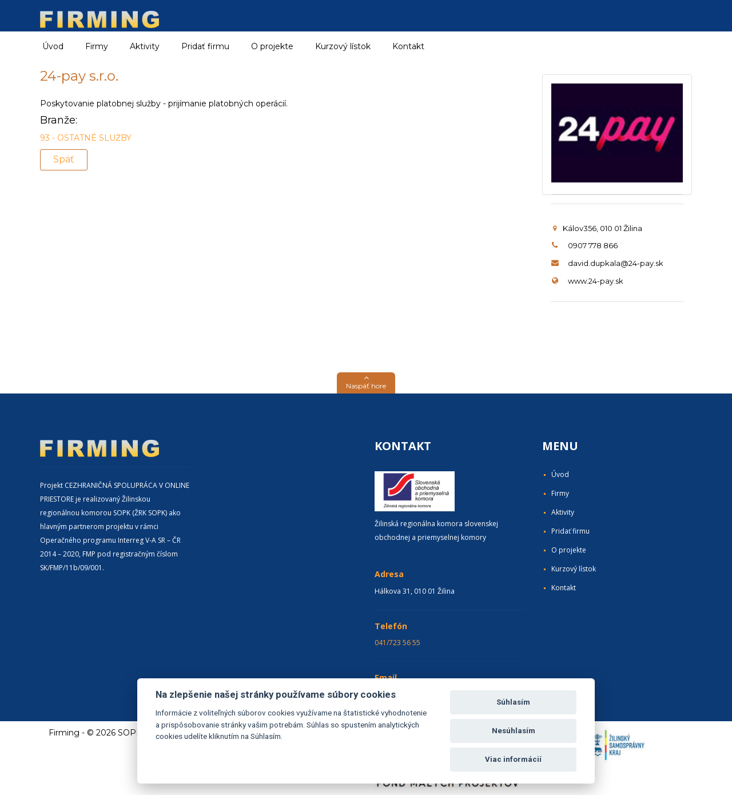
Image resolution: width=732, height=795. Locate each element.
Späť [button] (63, 159)
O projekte (272, 46)
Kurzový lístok (343, 46)
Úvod (52, 46)
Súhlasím (513, 702)
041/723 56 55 (397, 642)
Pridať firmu (205, 46)
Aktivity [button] (145, 46)
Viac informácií (513, 759)
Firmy (560, 493)
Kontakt (408, 46)
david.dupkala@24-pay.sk (615, 263)
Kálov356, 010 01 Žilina (597, 228)
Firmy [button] (96, 46)
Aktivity (562, 512)
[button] (366, 382)
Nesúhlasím (513, 730)
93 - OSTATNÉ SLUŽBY (86, 138)
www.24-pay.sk (595, 280)
